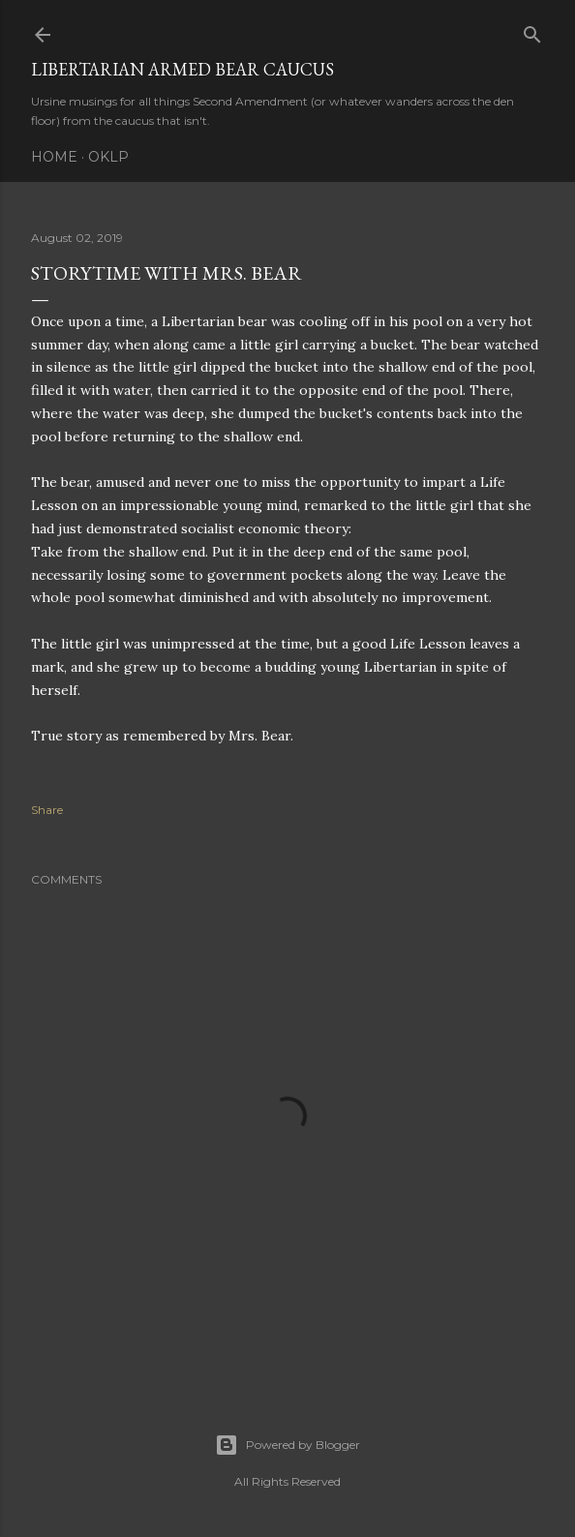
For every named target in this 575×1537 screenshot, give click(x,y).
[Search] (532, 30)
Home (54, 157)
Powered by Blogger (287, 1445)
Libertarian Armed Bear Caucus (182, 69)
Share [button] (47, 809)
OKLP (108, 157)
